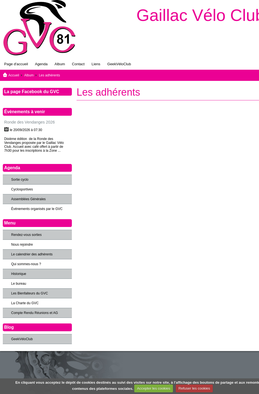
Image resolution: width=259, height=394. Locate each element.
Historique (18, 274)
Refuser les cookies (194, 388)
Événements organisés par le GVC (37, 209)
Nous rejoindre (22, 244)
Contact (78, 64)
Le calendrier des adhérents (32, 254)
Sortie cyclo (19, 180)
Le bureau (18, 284)
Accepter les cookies (153, 388)
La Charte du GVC (25, 303)
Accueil (13, 75)
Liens (96, 64)
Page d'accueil (16, 64)
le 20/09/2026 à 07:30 (26, 130)
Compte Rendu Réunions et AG (34, 313)
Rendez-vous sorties (26, 235)
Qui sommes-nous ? (26, 264)
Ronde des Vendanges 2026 (29, 122)
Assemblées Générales (28, 199)
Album (60, 64)
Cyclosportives (22, 189)
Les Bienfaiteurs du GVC (29, 293)
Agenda (41, 64)
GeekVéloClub (119, 64)
